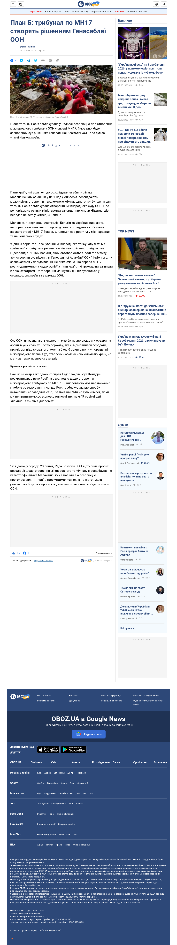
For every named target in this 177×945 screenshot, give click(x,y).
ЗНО (85, 793)
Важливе (125, 21)
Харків (47, 773)
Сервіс (79, 803)
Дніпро (71, 773)
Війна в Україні (53, 11)
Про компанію (44, 695)
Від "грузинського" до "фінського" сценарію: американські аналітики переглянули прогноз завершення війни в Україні (142, 310)
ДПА (78, 793)
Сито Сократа (126, 560)
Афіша (40, 845)
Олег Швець (125, 485)
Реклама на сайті (45, 700)
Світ (53, 762)
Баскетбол (52, 783)
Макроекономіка (66, 824)
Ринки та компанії (46, 824)
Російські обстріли (137, 11)
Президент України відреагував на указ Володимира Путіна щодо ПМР (139, 290)
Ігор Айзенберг (127, 445)
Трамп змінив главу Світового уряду (132, 589)
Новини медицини (46, 834)
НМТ (92, 793)
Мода (67, 845)
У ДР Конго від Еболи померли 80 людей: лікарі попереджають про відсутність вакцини (134, 135)
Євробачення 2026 (102, 11)
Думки (123, 425)
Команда (73, 695)
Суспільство (140, 762)
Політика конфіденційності (146, 695)
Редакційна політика (43, 561)
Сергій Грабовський (129, 463)
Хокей (64, 783)
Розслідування (101, 762)
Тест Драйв (42, 803)
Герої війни (36, 11)
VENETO (119, 11)
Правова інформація (111, 695)
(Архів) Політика (27, 47)
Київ (39, 773)
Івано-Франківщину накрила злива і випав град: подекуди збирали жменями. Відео (134, 101)
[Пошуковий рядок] (164, 4)
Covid (75, 834)
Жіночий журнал (81, 845)
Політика (36, 762)
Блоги (116, 762)
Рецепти (41, 814)
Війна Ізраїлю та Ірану (76, 11)
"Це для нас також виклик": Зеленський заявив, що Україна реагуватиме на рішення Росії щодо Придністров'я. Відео (139, 279)
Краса (59, 845)
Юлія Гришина (127, 619)
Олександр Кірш (127, 597)
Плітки (49, 845)
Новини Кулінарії (65, 814)
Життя (76, 762)
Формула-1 (82, 783)
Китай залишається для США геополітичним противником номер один (132, 436)
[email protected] (48, 922)
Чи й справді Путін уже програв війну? (134, 456)
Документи (74, 700)
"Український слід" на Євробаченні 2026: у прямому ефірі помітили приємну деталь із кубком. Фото (141, 68)
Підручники (50, 793)
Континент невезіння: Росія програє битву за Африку (134, 551)
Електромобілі (58, 803)
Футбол (40, 783)
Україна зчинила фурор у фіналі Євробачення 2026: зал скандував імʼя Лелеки (141, 340)
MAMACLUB (64, 834)
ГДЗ (39, 793)
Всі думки (126, 628)
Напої (51, 814)
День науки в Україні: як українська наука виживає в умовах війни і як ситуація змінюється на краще (136, 610)
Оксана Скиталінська (130, 578)
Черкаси (81, 773)
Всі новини (160, 762)
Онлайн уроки (66, 793)
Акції (71, 803)
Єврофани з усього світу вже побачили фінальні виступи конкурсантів (139, 79)
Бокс (72, 783)
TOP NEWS (126, 231)
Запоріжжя (59, 773)
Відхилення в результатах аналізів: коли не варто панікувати (136, 477)
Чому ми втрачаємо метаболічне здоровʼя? (134, 571)
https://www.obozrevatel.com (117, 859)
